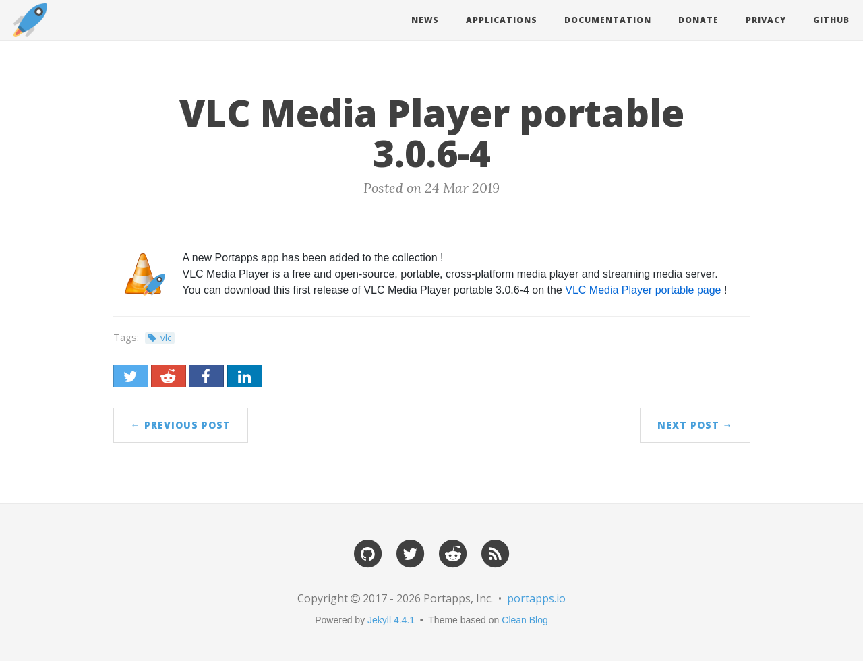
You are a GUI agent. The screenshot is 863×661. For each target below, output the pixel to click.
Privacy (766, 20)
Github (831, 20)
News (425, 20)
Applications (501, 20)
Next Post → (695, 424)
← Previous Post (181, 424)
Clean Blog (525, 620)
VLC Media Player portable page (643, 290)
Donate (698, 20)
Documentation (607, 20)
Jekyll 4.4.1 (391, 620)
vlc (165, 338)
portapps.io (536, 598)
